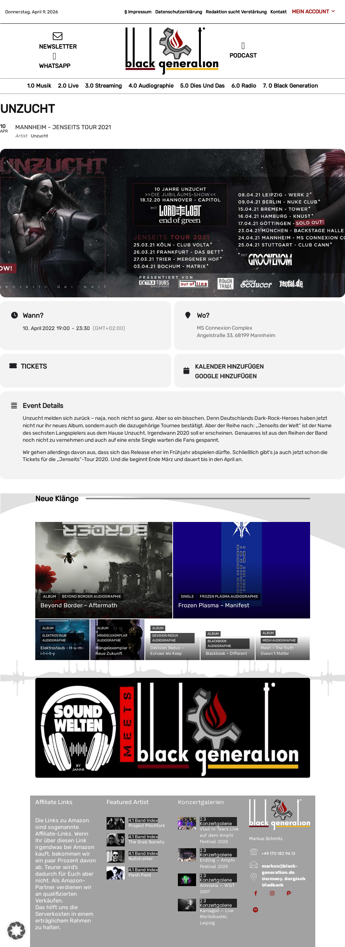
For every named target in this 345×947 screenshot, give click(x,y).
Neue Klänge (56, 498)
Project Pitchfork (146, 825)
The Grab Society (146, 842)
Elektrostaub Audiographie (54, 638)
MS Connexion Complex (225, 328)
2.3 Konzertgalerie (216, 821)
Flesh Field (139, 875)
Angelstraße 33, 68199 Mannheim (236, 335)
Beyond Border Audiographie (91, 596)
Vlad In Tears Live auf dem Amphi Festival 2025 (219, 835)
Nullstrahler (140, 858)
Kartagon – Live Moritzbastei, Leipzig (217, 917)
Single (187, 596)
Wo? (203, 315)
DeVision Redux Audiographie (165, 638)
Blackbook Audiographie (219, 643)
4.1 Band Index (143, 820)
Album (49, 596)
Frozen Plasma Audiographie (229, 596)
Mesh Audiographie (279, 640)
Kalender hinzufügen (229, 366)
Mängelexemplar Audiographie (112, 638)
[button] (16, 930)
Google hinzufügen (226, 376)
